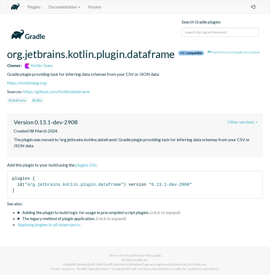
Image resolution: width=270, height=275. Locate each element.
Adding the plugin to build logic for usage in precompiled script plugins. (86, 212)
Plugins (34, 6)
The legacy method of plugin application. (58, 218)
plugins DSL (86, 164)
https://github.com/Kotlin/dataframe (56, 91)
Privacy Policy (143, 255)
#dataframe (17, 100)
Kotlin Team (39, 65)
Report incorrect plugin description (234, 52)
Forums (95, 6)
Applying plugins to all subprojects (49, 224)
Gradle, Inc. (141, 260)
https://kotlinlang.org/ (27, 82)
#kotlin (37, 100)
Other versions (243, 121)
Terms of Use (118, 255)
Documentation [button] (64, 6)
